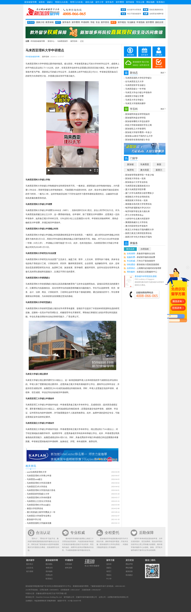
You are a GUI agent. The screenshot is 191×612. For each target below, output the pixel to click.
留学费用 (120, 2)
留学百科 (73, 41)
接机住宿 (159, 22)
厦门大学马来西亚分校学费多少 (139, 193)
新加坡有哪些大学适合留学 (137, 121)
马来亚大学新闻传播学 (135, 103)
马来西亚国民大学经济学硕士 (138, 78)
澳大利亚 (144, 170)
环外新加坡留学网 (42, 11)
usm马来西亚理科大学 (37, 472)
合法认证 (43, 533)
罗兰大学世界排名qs (134, 215)
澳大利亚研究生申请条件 (136, 226)
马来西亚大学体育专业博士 (39, 516)
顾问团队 (49, 564)
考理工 (109, 571)
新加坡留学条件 (100, 586)
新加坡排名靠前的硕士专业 (137, 140)
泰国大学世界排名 (35, 508)
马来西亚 (144, 164)
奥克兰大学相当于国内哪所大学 (139, 230)
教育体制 (49, 22)
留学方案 (110, 560)
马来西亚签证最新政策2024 (137, 186)
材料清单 (68, 568)
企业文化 (29, 568)
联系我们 (161, 2)
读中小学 (99, 2)
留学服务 (158, 55)
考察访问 (49, 568)
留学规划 (122, 22)
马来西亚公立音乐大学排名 (39, 501)
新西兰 (159, 170)
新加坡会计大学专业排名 (136, 182)
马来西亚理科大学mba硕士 (39, 505)
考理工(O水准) (76, 2)
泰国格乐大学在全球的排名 (137, 197)
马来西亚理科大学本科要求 (39, 497)
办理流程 (145, 249)
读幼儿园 (89, 2)
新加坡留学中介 (61, 586)
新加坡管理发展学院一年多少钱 (139, 175)
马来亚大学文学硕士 (134, 100)
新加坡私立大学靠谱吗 (135, 129)
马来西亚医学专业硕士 (135, 85)
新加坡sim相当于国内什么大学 (139, 136)
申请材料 (85, 22)
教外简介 (29, 564)
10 (116, 459)
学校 (92, 22)
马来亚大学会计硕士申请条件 (138, 92)
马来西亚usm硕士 (34, 479)
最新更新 (129, 571)
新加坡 (130, 164)
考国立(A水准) (61, 2)
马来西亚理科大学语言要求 (39, 483)
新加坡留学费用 (82, 586)
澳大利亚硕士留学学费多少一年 (41, 512)
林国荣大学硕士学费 (134, 96)
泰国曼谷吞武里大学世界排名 (138, 204)
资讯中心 (51, 41)
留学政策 (130, 2)
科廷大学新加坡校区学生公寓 (138, 125)
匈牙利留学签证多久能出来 (137, 211)
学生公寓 (140, 2)
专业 (98, 22)
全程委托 (112, 533)
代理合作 (49, 575)
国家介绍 (40, 22)
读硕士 (50, 2)
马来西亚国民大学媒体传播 (39, 523)
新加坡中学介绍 (34, 519)
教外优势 (158, 67)
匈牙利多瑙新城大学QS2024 (137, 208)
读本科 (42, 2)
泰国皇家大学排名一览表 (136, 200)
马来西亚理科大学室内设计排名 (41, 490)
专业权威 (77, 533)
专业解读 (131, 22)
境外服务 (49, 571)
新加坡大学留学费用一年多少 (138, 132)
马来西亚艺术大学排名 (37, 487)
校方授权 (29, 571)
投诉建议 (129, 575)
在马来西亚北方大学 (134, 81)
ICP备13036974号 (74, 601)
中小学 (109, 579)
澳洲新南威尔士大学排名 (136, 222)
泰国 (159, 164)
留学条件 (110, 2)
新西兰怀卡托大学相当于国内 (138, 237)
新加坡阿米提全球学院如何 (137, 114)
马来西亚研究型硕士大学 (38, 494)
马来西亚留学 (62, 41)
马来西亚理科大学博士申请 (39, 476)
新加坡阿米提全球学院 (135, 118)
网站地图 (150, 2)
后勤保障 (146, 533)
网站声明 (129, 564)
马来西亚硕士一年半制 (135, 89)
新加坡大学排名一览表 (135, 178)
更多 (162, 73)
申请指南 (140, 22)
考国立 (109, 575)
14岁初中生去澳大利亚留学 (137, 219)
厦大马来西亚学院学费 (135, 189)
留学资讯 (105, 22)
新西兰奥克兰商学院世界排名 (138, 233)
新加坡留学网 (30, 2)
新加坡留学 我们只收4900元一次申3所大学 (141, 63)
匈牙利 (130, 170)
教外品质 (130, 249)
